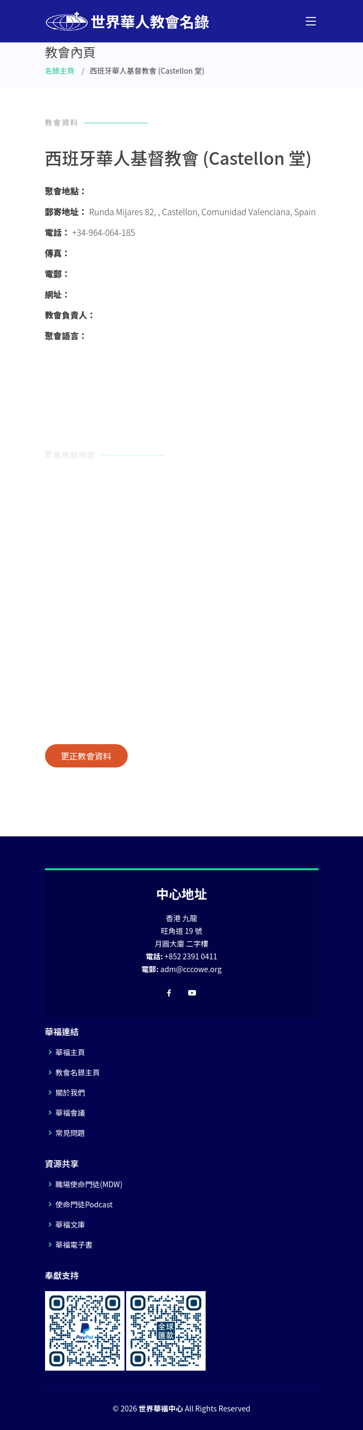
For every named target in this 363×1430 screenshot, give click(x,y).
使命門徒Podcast (84, 1204)
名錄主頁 (60, 70)
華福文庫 (70, 1224)
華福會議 (70, 1112)
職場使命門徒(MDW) (89, 1184)
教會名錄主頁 (78, 1072)
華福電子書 (74, 1244)
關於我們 (70, 1092)
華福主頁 (70, 1052)
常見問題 (70, 1132)
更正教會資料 (86, 755)
